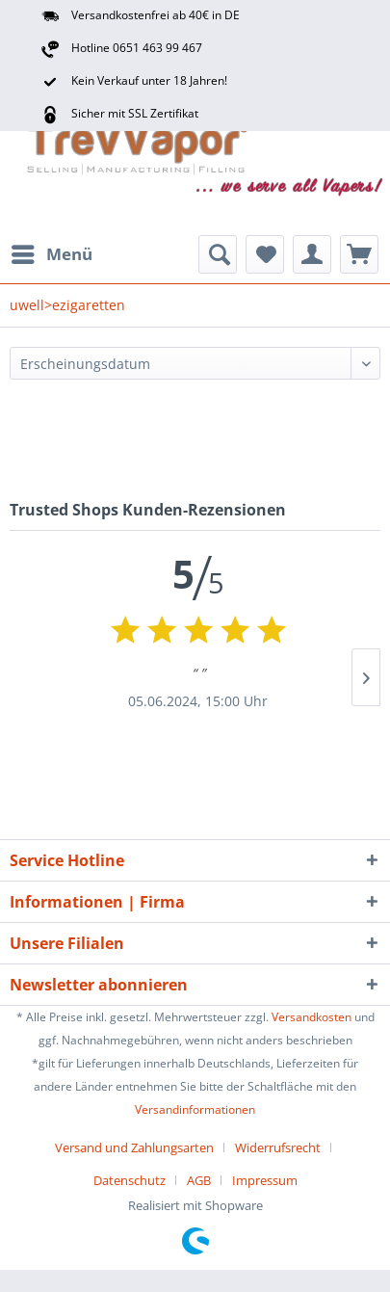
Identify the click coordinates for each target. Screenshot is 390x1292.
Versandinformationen (195, 1109)
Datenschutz (129, 1180)
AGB (199, 1180)
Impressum (265, 1180)
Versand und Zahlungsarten (134, 1147)
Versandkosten (311, 1017)
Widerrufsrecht (278, 1147)
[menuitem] (51, 254)
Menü (52, 252)
